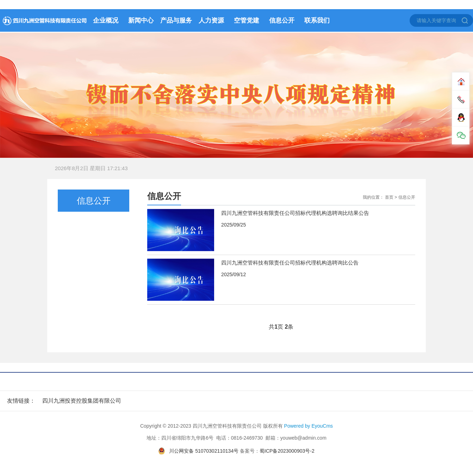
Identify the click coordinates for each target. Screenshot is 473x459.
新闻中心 (141, 20)
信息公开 (281, 20)
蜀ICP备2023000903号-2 (287, 451)
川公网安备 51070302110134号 (203, 451)
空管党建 (246, 20)
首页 (389, 197)
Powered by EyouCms (308, 426)
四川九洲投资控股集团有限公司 (81, 401)
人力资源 (211, 20)
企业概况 (105, 20)
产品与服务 (176, 20)
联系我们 (317, 20)
